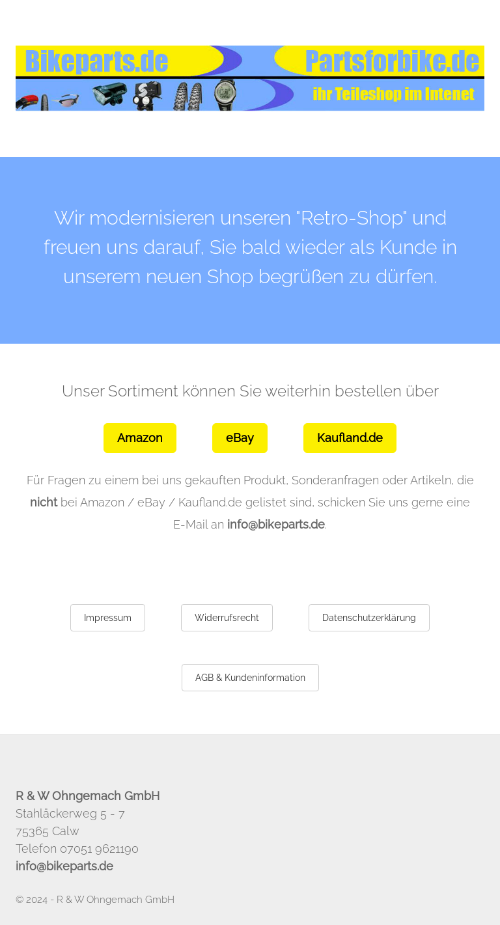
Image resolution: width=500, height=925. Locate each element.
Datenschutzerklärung (369, 618)
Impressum (108, 618)
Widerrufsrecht (227, 618)
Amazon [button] (140, 438)
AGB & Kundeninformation (250, 677)
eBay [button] (240, 438)
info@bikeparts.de (276, 524)
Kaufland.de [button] (350, 438)
